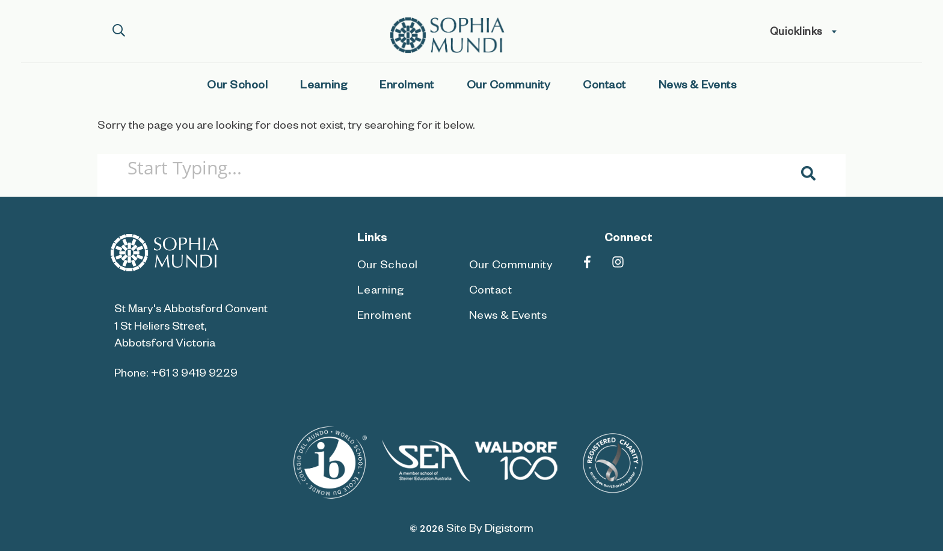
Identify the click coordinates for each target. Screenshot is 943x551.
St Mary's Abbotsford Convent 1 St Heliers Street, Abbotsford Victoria (191, 327)
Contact (604, 87)
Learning (323, 87)
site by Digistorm (489, 530)
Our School (237, 87)
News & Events (698, 87)
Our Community (509, 87)
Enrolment (406, 87)
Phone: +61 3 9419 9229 (176, 375)
